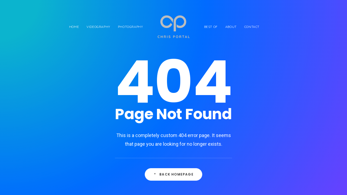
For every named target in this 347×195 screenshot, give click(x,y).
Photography (130, 27)
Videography (98, 27)
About (231, 27)
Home (74, 27)
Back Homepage (173, 174)
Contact (251, 27)
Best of (211, 27)
